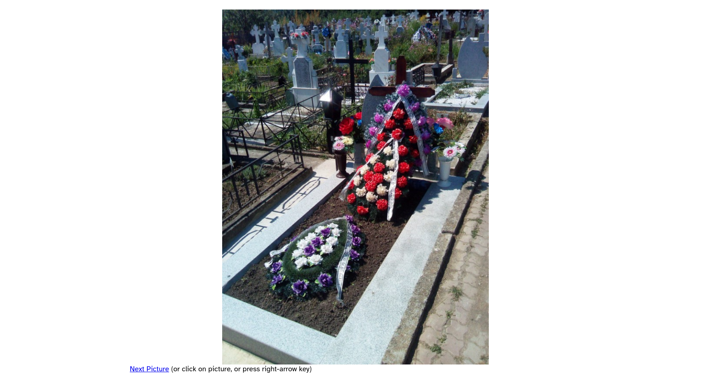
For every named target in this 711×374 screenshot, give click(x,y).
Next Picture (149, 369)
